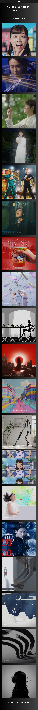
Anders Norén (22, 705)
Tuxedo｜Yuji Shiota (19, 7)
